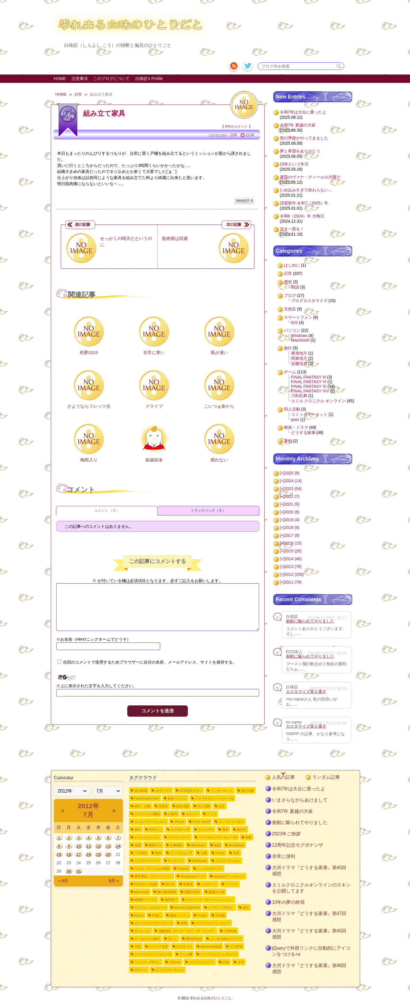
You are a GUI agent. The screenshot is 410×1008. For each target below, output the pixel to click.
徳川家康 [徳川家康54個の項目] (140, 790)
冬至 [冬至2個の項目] (236, 853)
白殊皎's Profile (149, 78)
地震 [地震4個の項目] (137, 845)
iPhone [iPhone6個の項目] (179, 821)
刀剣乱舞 (299, 395)
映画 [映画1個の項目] (184, 923)
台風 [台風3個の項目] (204, 853)
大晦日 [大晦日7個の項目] (172, 814)
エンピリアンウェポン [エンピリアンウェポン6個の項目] (150, 821)
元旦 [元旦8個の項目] (221, 806)
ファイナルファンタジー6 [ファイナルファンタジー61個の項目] (152, 954)
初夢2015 (89, 352)
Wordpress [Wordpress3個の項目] (236, 845)
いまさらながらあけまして (299, 800)
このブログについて (111, 78)
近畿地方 (299, 363)
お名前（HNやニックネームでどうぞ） (93, 639)
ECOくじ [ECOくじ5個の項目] (155, 829)
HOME (60, 78)
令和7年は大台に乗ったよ (303, 112)
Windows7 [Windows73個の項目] (198, 845)
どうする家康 (303, 432)
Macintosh (300, 340)
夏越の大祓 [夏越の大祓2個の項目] (216, 892)
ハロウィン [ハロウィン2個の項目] (209, 884)
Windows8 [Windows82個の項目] (199, 860)
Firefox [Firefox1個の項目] (202, 915)
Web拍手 (244, 201)
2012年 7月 (88, 810)
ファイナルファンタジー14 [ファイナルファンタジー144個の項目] (218, 837)
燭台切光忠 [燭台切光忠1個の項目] (194, 938)
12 (98, 846)
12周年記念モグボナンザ (297, 845)
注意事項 (80, 78)
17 (78, 854)
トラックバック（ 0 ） (208, 510)
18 (88, 854)
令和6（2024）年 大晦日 (302, 216)
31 (78, 871)
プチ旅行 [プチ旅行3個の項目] (140, 853)
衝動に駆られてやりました (310, 621)
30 (68, 871)
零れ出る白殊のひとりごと (210, 998)
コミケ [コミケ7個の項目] (211, 814)
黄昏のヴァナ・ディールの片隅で (310, 177)
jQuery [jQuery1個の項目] (139, 915)
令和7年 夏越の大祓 (298, 125)
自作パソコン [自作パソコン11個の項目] (177, 798)
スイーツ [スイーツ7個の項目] (192, 814)
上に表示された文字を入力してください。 (98, 685)
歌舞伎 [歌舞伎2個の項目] (188, 884)
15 (59, 854)
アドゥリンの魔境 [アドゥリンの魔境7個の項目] (147, 814)
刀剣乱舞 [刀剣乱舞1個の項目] (230, 931)
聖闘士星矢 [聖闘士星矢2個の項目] (192, 892)
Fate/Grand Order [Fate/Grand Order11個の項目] (147, 798)
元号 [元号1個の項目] (240, 962)
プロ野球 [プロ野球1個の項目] (236, 946)
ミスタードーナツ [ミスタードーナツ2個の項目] (147, 860)
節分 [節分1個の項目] (246, 907)
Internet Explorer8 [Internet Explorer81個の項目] (186, 907)
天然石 (290, 309)
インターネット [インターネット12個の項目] (222, 790)
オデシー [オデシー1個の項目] (140, 970)
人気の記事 (283, 777)
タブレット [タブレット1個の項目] (142, 931)
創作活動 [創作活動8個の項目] (182, 806)
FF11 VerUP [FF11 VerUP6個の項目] (201, 821)
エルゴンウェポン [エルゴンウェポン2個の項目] (228, 860)
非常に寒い (154, 352)
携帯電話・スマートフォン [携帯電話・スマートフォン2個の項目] (153, 876)
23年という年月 (294, 164)
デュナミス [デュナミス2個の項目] (176, 860)
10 (78, 846)
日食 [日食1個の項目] (226, 962)
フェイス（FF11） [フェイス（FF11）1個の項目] (147, 962)
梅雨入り (89, 459)
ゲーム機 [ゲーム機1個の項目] (185, 954)
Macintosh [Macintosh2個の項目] (141, 892)
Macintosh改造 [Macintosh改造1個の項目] (211, 946)
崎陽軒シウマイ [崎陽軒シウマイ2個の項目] (145, 899)
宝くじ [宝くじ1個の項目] (172, 938)
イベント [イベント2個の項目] (231, 884)
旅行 (288, 348)
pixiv (295, 419)
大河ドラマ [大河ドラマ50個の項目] (163, 790)
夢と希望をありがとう (300, 151)
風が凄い (219, 352)
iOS (294, 322)
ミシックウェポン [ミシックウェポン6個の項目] (231, 821)
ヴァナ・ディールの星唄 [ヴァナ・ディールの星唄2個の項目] (151, 868)
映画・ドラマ (296, 427)
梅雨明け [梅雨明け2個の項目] (171, 899)
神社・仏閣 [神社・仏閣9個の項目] (142, 806)
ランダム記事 (326, 777)
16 (68, 854)
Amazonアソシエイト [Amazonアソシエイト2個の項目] (229, 876)
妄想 (288, 441)
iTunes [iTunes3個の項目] (220, 853)
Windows (299, 335)
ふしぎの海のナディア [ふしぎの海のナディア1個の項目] (226, 938)
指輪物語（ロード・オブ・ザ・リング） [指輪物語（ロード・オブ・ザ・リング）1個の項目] (187, 931)
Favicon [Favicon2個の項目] (183, 868)
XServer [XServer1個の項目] (175, 962)
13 (108, 846)
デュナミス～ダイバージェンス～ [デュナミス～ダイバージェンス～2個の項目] (209, 899)
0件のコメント (236, 126)
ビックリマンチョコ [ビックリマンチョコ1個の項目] (169, 970)
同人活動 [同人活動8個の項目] (203, 806)
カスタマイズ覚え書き (306, 691)
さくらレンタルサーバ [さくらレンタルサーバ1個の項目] (150, 907)
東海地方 (299, 353)
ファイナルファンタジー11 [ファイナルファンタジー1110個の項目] (214, 798)
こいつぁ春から (219, 406)
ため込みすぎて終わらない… (306, 190)
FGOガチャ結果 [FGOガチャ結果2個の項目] (145, 884)
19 (98, 854)
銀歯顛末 (154, 459)
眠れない (219, 459)
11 (88, 846)
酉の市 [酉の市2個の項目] (170, 884)
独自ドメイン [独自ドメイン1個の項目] (179, 915)
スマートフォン (298, 317)
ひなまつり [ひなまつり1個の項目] (184, 946)
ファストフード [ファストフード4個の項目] (179, 837)
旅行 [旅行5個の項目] (137, 829)
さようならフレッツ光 (89, 406)
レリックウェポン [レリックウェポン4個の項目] (147, 837)
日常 (78, 94)
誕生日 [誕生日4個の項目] (241, 829)
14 (118, 846)
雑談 (295, 287)
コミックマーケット (309, 414)
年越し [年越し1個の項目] (157, 915)
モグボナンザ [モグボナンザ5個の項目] (180, 829)
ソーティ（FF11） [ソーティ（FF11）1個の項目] (221, 907)
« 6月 (63, 880)
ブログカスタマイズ (309, 300)
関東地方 (299, 358)
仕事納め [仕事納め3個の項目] (176, 845)
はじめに (292, 265)
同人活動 (292, 409)
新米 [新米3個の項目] (158, 853)
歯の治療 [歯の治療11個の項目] (247, 790)
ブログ (290, 295)
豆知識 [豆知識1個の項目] (220, 915)
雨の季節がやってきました (304, 138)
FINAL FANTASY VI (309, 381)
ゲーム (290, 372)
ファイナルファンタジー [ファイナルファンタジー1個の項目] (212, 923)
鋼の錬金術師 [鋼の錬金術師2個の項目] (166, 892)
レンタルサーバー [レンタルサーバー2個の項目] (209, 868)
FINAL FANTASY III (308, 377)
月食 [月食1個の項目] (137, 946)
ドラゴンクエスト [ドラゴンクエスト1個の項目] (201, 962)
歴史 (288, 282)
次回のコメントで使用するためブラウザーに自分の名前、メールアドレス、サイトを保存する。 (150, 662)
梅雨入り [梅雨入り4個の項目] (155, 845)
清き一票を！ (292, 229)
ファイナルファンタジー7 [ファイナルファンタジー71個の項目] (218, 954)
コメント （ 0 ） (107, 510)
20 (108, 854)
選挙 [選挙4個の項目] (225, 829)
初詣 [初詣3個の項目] (217, 845)
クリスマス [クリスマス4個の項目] (206, 829)
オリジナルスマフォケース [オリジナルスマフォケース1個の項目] (153, 923)
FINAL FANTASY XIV (310, 391)
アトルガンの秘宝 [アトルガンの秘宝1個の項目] (147, 938)
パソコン (292, 330)
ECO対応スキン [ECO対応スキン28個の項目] (190, 790)
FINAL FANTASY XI (309, 386)
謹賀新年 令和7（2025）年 (304, 203)
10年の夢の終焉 (288, 902)
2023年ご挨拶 (286, 833)
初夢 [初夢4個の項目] (248, 837)
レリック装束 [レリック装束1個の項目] (158, 946)
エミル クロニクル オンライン (318, 400)
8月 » (114, 880)
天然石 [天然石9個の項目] (163, 806)
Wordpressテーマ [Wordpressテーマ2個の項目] (193, 876)
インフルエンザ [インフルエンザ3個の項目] (181, 853)
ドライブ (154, 406)
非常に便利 (283, 856)
